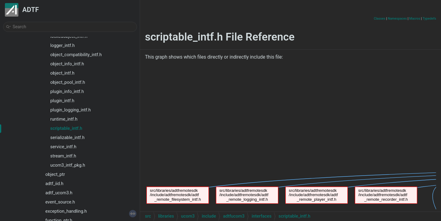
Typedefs (429, 19)
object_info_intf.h (67, 64)
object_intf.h (62, 73)
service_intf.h (63, 146)
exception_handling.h (66, 211)
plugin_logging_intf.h (70, 110)
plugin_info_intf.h (67, 91)
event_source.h (60, 202)
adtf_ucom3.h (58, 193)
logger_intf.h (62, 45)
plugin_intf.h (62, 100)
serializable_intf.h (67, 137)
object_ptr (55, 174)
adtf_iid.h (54, 183)
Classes (380, 19)
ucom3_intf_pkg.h (67, 165)
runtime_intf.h (64, 119)
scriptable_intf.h (66, 128)
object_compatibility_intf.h (76, 54)
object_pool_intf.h (67, 82)
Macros (414, 19)
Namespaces (397, 19)
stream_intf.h (63, 156)
